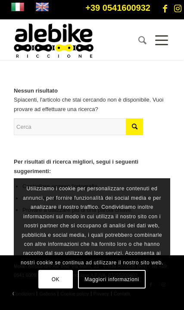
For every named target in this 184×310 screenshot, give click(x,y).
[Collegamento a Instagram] (177, 8)
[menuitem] (138, 40)
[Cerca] (138, 40)
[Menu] (158, 40)
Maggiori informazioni (111, 279)
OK (56, 279)
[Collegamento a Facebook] (165, 8)
